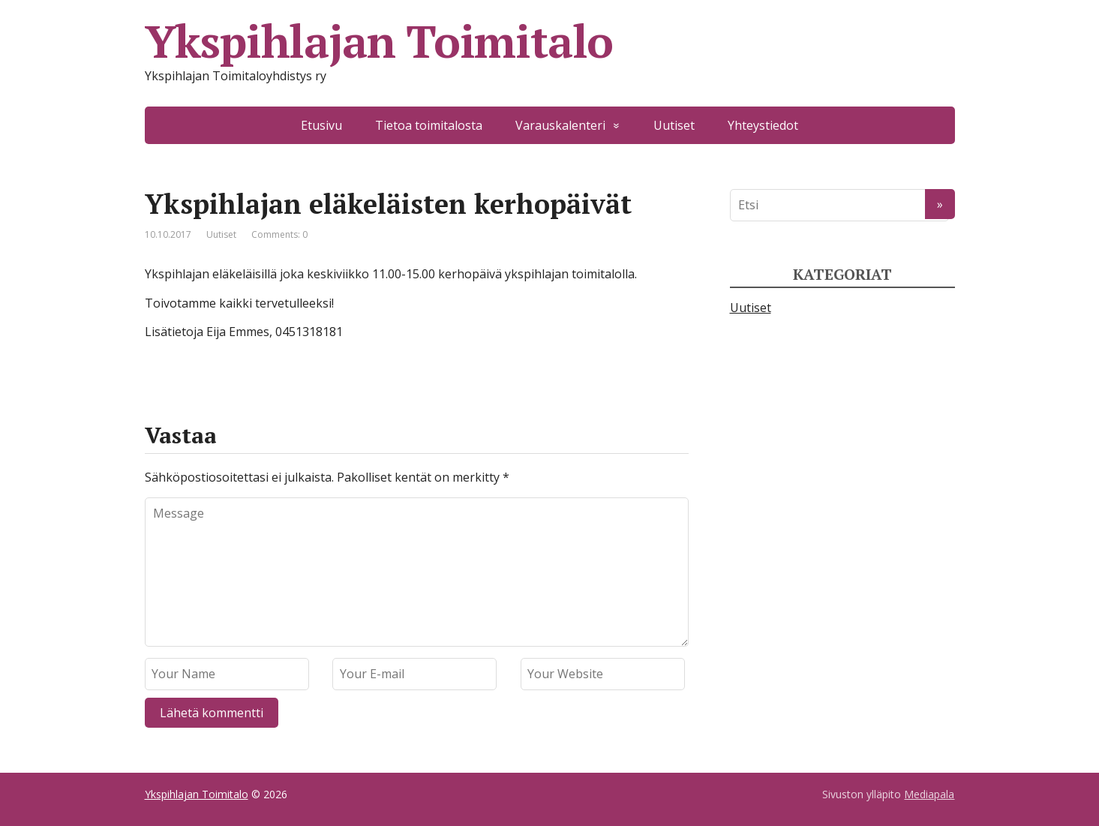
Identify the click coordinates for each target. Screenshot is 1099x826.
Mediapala (929, 794)
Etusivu (321, 125)
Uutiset (674, 125)
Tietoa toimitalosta (428, 125)
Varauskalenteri (560, 125)
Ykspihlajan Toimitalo (379, 41)
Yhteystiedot (763, 125)
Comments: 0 (279, 234)
